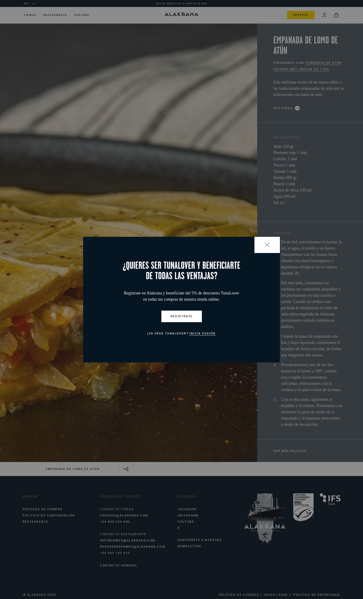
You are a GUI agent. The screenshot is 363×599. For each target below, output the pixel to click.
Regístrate (182, 316)
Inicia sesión (202, 333)
